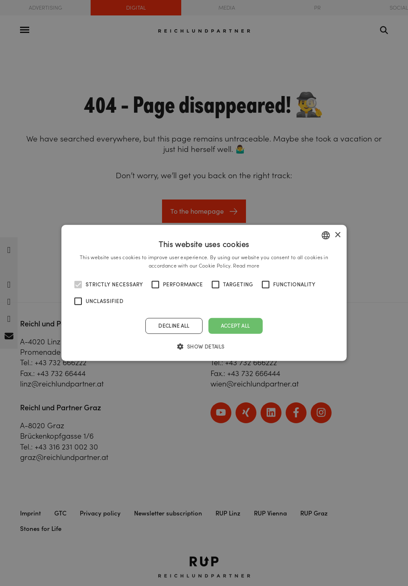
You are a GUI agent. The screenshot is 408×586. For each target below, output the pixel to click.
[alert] (204, 293)
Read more (246, 266)
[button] (203, 346)
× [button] (337, 235)
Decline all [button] (173, 326)
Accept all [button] (235, 326)
